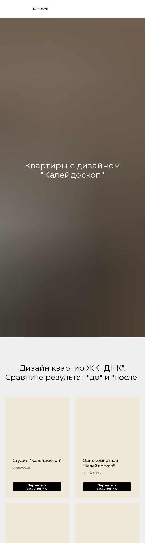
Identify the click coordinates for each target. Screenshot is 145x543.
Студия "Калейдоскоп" (37, 460)
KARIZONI (40, 9)
